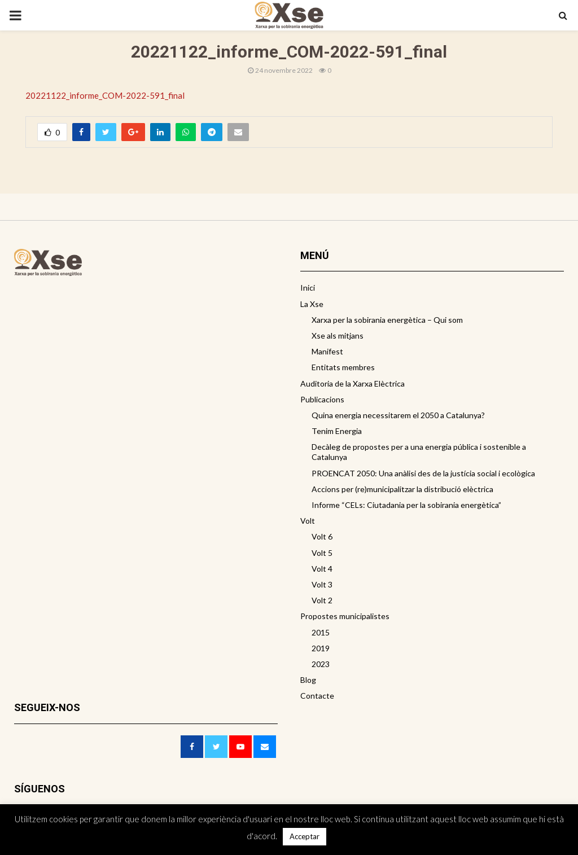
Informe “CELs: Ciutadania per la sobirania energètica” (406, 505)
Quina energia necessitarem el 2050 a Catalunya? (398, 415)
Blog (308, 680)
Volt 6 (322, 536)
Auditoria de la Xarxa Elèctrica (352, 383)
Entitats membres (343, 367)
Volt (307, 520)
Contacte (317, 695)
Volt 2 (322, 600)
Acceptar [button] (304, 836)
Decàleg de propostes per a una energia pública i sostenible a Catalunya (419, 452)
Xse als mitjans (338, 335)
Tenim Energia (337, 431)
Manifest (327, 351)
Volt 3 (322, 584)
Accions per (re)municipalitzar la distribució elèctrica (402, 489)
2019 (321, 648)
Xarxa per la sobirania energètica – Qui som (387, 320)
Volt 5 (322, 553)
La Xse (311, 304)
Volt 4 (322, 568)
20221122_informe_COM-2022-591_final (105, 95)
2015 (321, 632)
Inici (307, 287)
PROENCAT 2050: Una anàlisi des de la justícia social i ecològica (423, 473)
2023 (321, 664)
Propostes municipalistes (344, 616)
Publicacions (322, 399)
